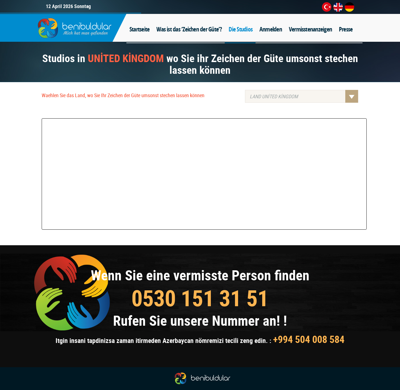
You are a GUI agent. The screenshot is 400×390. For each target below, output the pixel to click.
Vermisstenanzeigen (310, 29)
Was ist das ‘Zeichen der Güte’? (189, 29)
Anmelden (270, 29)
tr (326, 7)
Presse (345, 29)
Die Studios (240, 29)
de (349, 7)
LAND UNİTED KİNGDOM (304, 96)
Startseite (139, 29)
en (338, 7)
